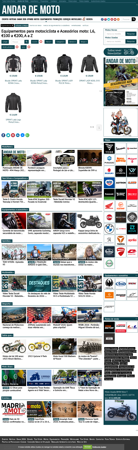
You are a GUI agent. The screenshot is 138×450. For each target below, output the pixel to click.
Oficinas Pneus (111, 363)
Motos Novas (111, 351)
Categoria (60, 42)
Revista (89, 19)
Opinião (30, 19)
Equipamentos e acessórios (15, 209)
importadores (76, 25)
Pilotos (131, 376)
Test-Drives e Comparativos (15, 178)
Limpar (5, 42)
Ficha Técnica (110, 439)
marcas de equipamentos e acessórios (56, 25)
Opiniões (7, 241)
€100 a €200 (8, 47)
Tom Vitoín (38, 439)
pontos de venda (36, 25)
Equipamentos (46, 19)
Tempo (84, 42)
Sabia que (7, 335)
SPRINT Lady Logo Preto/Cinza (13, 120)
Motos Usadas (111, 348)
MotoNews (7, 146)
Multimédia (8, 272)
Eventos (5, 19)
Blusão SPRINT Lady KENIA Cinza (13, 81)
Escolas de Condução (121, 373)
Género (72, 42)
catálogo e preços (21, 25)
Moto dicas (8, 366)
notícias (85, 25)
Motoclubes (76, 19)
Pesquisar (131, 34)
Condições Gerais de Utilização (38, 442)
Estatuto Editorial (123, 439)
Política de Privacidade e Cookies (14, 442)
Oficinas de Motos (121, 360)
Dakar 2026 (21, 19)
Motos (36, 19)
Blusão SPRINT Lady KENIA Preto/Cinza (38, 81)
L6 (23, 47)
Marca (48, 42)
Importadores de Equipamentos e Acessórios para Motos (119, 369)
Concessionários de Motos (117, 357)
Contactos (100, 439)
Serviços (67, 19)
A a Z (34, 42)
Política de (99, 447)
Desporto (7, 303)
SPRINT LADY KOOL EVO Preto (89, 81)
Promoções (57, 19)
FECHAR (87, 447)
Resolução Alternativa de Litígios (63, 442)
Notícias (12, 19)
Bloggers (122, 376)
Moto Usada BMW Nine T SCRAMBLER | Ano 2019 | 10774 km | (121, 405)
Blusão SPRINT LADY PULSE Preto (64, 81)
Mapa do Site (81, 442)
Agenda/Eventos (127, 348)
